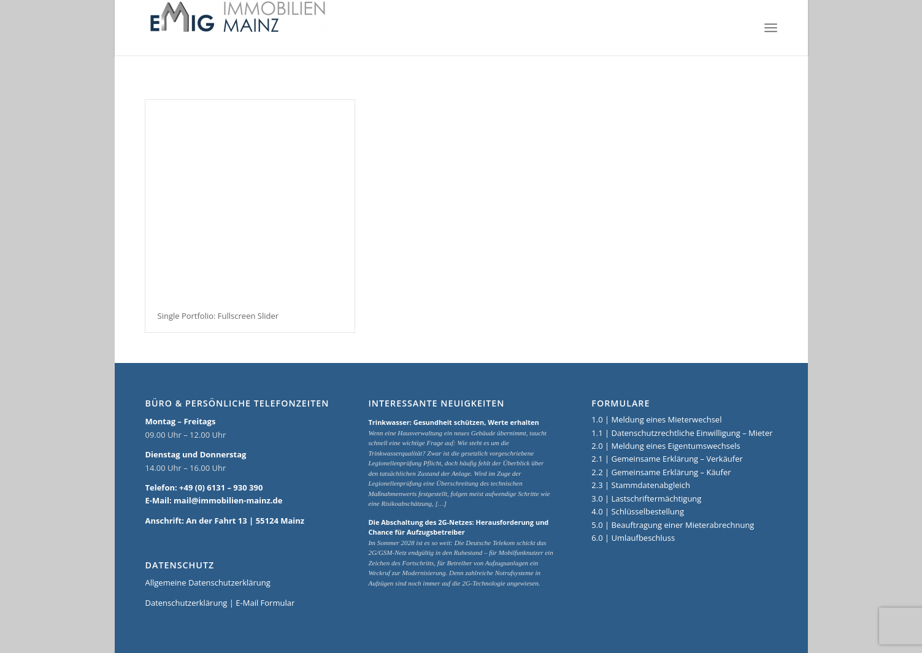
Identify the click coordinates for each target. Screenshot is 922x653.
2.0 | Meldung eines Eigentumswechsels (665, 445)
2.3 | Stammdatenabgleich (640, 485)
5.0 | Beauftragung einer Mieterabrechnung (672, 524)
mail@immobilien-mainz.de (228, 500)
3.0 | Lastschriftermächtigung (646, 498)
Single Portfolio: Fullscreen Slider (218, 315)
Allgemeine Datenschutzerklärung (208, 582)
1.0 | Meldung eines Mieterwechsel (656, 419)
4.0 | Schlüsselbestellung (637, 511)
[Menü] (770, 27)
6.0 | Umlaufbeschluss (633, 537)
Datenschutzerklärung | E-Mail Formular (220, 602)
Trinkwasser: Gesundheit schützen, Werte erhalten (453, 422)
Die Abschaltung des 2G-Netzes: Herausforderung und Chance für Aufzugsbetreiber (458, 527)
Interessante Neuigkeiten (436, 403)
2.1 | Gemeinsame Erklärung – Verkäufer (666, 458)
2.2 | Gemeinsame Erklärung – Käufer (661, 472)
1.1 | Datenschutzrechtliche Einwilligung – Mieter (681, 432)
